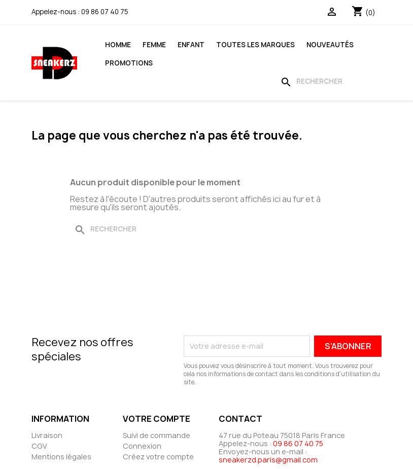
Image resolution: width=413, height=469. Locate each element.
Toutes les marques (255, 44)
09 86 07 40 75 (104, 11)
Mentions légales (61, 456)
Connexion (142, 446)
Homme (118, 44)
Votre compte (156, 418)
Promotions (129, 63)
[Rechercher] (329, 81)
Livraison (46, 435)
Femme (154, 44)
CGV (39, 446)
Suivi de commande (156, 435)
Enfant (191, 44)
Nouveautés (330, 44)
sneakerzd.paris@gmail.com (268, 459)
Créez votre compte (158, 456)
